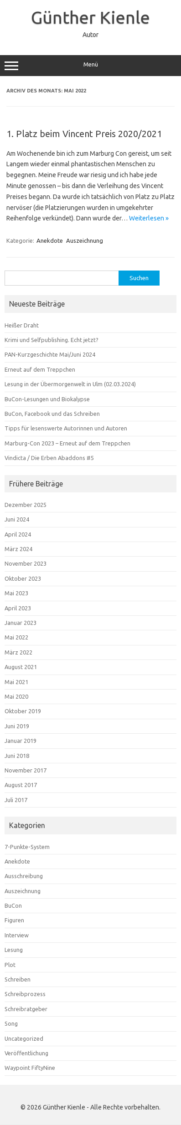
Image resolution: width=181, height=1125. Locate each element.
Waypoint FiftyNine (30, 1067)
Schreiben (18, 979)
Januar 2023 (20, 622)
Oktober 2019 (23, 711)
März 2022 (18, 652)
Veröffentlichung (26, 1053)
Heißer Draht (22, 325)
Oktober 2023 (23, 578)
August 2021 (21, 667)
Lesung (14, 949)
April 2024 (18, 534)
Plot (10, 964)
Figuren (14, 920)
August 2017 (21, 785)
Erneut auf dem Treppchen (40, 369)
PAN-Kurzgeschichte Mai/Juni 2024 (50, 354)
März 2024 (18, 549)
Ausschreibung (24, 876)
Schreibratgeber (26, 1009)
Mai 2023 (16, 593)
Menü (90, 65)
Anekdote (49, 240)
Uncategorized (24, 1038)
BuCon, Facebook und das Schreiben (52, 413)
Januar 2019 (20, 740)
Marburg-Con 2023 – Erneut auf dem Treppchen (67, 443)
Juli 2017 (16, 800)
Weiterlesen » (149, 218)
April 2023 (18, 608)
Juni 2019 (17, 726)
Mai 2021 (16, 682)
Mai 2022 (16, 637)
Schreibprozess (25, 994)
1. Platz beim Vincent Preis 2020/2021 (84, 133)
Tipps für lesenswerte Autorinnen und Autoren (66, 428)
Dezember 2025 (26, 504)
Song (11, 1023)
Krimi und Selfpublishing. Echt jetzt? (51, 340)
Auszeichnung (84, 240)
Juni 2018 (17, 755)
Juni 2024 (17, 519)
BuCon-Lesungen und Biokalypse (47, 399)
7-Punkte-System (27, 847)
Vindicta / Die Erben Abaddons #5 (49, 458)
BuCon (13, 905)
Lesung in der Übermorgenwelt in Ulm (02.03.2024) (70, 384)
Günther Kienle (90, 17)
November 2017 (26, 770)
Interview (17, 935)
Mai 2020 (16, 696)
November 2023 (26, 563)
